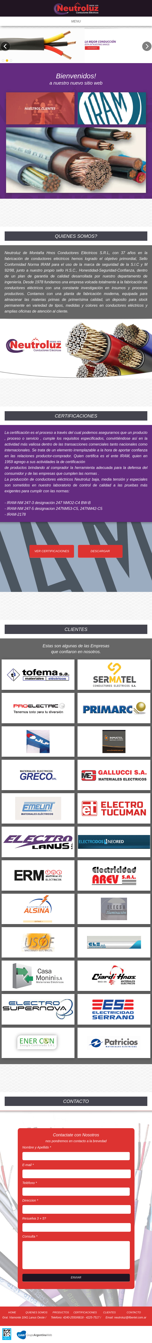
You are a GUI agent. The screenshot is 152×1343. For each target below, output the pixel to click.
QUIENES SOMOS (36, 1312)
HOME (12, 1312)
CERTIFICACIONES (85, 1312)
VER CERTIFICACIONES (51, 551)
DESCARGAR (100, 551)
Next (146, 46)
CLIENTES (109, 1312)
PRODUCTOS (61, 1312)
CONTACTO (134, 1312)
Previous (5, 46)
